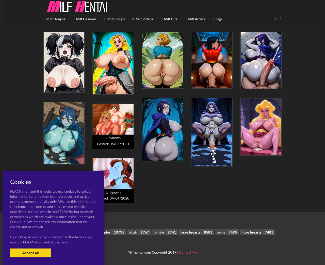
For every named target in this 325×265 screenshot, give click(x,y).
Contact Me (188, 252)
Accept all (30, 253)
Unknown (113, 138)
